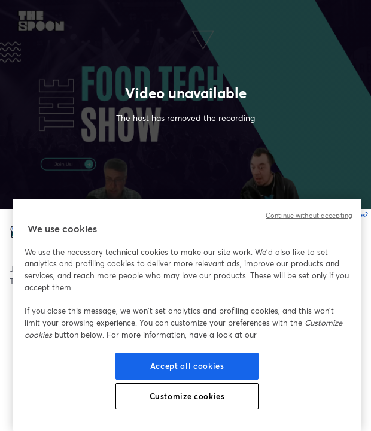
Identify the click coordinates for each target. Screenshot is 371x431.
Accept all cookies (187, 365)
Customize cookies (187, 396)
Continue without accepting (309, 215)
